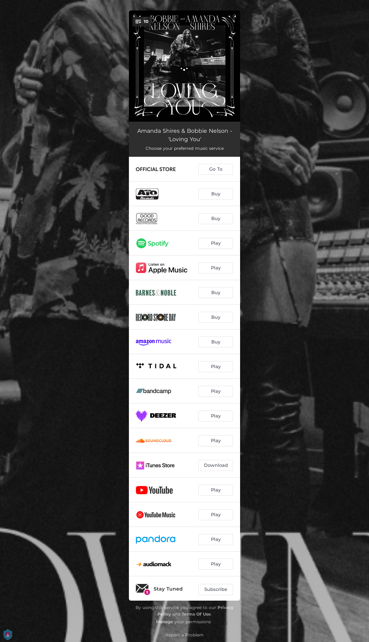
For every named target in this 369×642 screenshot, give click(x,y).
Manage (164, 621)
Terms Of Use (196, 614)
